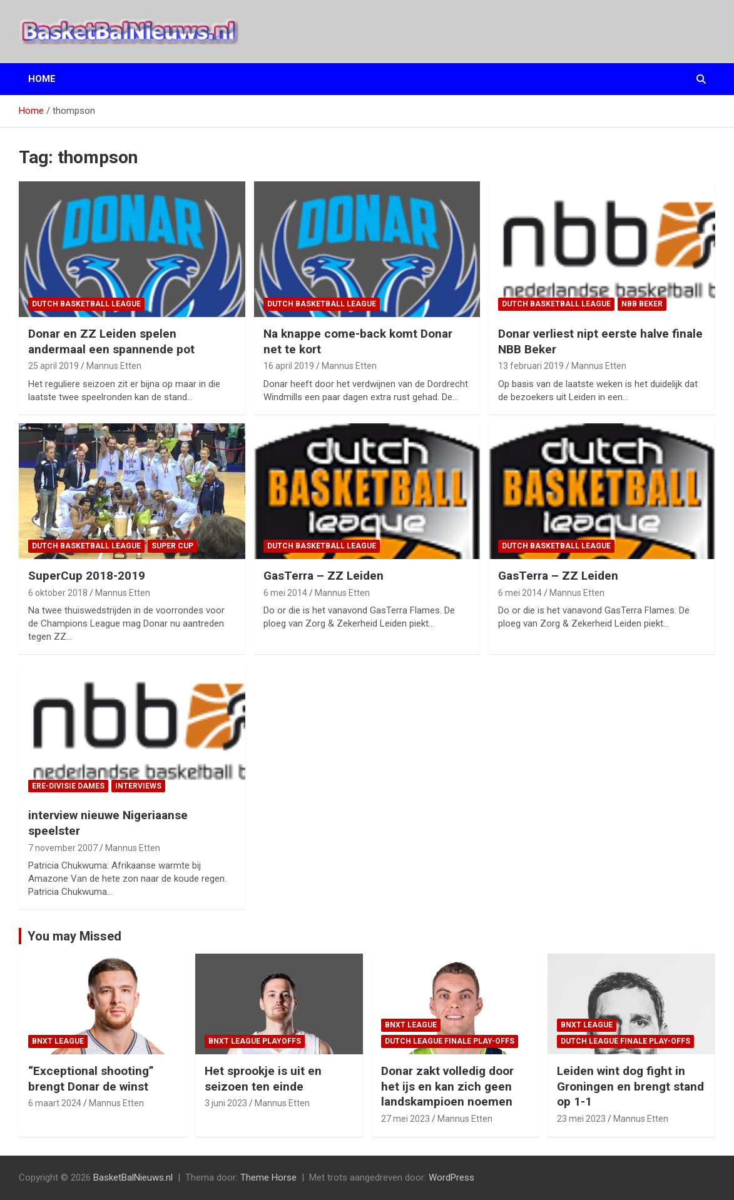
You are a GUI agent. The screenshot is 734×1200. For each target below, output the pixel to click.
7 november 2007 (63, 848)
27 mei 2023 (405, 1119)
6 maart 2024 (54, 1103)
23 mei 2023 (581, 1119)
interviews (138, 786)
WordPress (451, 1177)
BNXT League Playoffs (254, 1041)
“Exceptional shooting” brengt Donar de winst (91, 1079)
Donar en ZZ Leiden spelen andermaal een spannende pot (111, 341)
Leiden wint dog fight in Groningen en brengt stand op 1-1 (630, 1086)
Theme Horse (268, 1177)
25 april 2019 (53, 366)
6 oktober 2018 (58, 593)
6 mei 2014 (285, 593)
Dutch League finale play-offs (449, 1041)
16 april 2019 (288, 366)
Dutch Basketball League (86, 304)
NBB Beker (642, 304)
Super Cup (172, 546)
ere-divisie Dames (68, 786)
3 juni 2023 (226, 1103)
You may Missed (74, 936)
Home (42, 78)
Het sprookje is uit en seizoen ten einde (263, 1079)
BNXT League (58, 1041)
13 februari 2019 (531, 366)
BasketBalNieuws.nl (133, 1177)
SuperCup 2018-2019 (86, 575)
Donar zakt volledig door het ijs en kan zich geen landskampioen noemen (447, 1086)
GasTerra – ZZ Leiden (323, 575)
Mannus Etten (113, 366)
